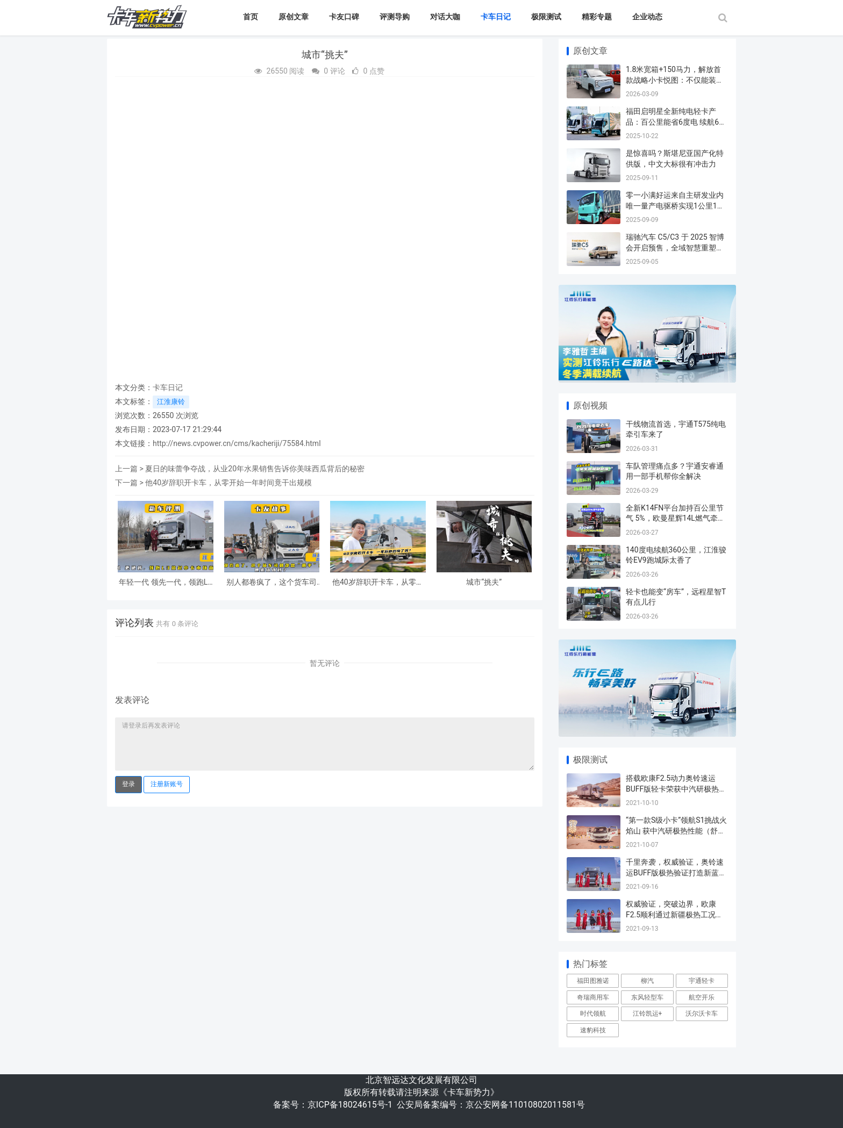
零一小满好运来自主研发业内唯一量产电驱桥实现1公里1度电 (675, 205)
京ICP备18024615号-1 (350, 1105)
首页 (250, 16)
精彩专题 (597, 16)
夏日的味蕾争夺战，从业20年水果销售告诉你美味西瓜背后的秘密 (255, 468)
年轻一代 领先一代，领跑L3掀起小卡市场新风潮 (165, 582)
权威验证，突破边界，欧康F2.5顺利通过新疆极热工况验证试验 (674, 914)
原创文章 (293, 16)
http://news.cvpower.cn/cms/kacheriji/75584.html (237, 443)
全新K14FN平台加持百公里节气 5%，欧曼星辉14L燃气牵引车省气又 (675, 518)
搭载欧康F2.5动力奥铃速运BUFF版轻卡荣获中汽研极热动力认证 (676, 788)
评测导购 (395, 16)
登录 (128, 784)
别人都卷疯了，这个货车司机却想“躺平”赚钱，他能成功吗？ (271, 582)
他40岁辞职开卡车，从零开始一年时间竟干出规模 (228, 482)
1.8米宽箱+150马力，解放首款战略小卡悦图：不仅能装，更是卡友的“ (675, 80)
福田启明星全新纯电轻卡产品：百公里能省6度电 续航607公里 (676, 121)
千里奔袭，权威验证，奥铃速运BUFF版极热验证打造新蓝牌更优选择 (676, 872)
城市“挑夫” (484, 582)
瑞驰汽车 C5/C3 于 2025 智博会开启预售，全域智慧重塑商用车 (675, 247)
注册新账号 (167, 784)
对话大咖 (445, 16)
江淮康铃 (171, 402)
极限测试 (546, 16)
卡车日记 (496, 16)
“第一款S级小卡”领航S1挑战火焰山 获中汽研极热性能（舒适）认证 (676, 830)
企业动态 (647, 16)
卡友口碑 (344, 16)
